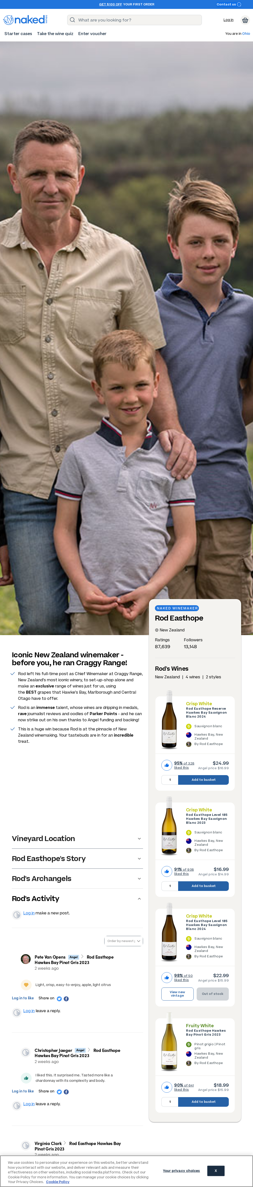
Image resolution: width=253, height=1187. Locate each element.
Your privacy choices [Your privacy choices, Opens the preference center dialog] (181, 1171)
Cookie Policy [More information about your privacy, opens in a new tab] (57, 1182)
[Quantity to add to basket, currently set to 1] (169, 780)
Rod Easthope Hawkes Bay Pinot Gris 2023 (206, 1033)
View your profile (17, 915)
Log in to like (23, 997)
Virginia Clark (48, 1143)
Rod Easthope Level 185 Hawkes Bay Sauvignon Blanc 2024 (206, 925)
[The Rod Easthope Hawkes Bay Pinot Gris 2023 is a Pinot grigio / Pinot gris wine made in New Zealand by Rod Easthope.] (207, 1054)
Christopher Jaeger (53, 1050)
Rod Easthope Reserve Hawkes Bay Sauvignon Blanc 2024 (206, 713)
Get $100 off (110, 4)
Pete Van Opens (50, 957)
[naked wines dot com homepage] (25, 20)
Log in (228, 20)
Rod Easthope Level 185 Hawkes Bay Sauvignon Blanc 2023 (206, 819)
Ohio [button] (246, 34)
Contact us (229, 4)
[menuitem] (18, 34)
